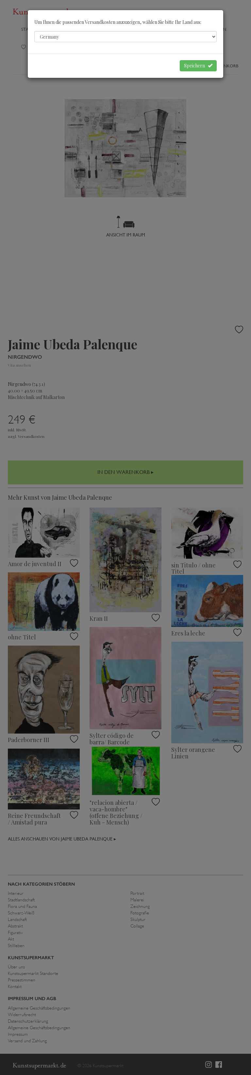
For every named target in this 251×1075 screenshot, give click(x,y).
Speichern (198, 65)
